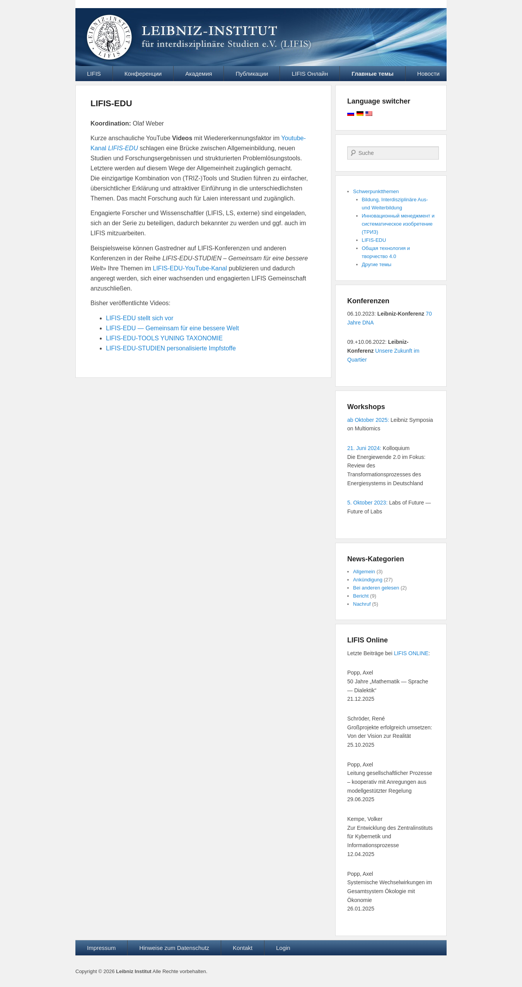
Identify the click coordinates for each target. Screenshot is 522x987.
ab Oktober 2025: (368, 420)
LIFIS (94, 73)
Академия (198, 73)
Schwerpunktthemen (376, 191)
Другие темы (377, 264)
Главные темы (372, 73)
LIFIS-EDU (111, 103)
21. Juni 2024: (364, 448)
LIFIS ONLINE (411, 653)
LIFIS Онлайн (310, 73)
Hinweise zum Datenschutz (174, 948)
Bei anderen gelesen (376, 588)
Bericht (360, 596)
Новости (428, 73)
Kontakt (242, 948)
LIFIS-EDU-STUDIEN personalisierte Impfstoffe (171, 348)
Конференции (143, 73)
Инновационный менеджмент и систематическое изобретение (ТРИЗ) (398, 224)
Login (283, 948)
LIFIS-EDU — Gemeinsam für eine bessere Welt (172, 328)
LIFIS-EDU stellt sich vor (139, 318)
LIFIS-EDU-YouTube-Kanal (190, 268)
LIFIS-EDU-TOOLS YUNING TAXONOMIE (164, 338)
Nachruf (362, 604)
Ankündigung (367, 580)
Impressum (101, 948)
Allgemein (364, 571)
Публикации (251, 73)
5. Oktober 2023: (367, 502)
